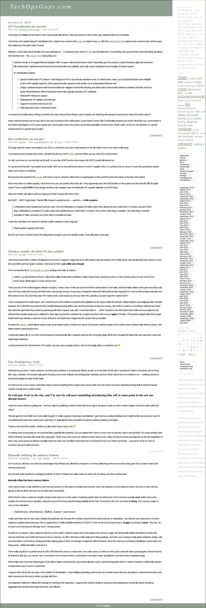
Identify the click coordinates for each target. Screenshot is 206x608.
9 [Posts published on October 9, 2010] (197, 341)
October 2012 (185, 239)
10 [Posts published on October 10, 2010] (201, 341)
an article (45, 270)
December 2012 (186, 234)
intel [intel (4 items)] (203, 111)
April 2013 (184, 227)
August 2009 (185, 321)
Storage (22, 142)
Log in (182, 362)
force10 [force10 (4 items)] (188, 100)
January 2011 (185, 283)
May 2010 (184, 301)
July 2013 (183, 221)
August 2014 (185, 201)
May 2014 (184, 205)
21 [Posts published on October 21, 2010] (191, 347)
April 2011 (184, 276)
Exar (89, 51)
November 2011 (186, 261)
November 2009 (186, 314)
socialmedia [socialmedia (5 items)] (184, 133)
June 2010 (184, 298)
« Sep (181, 354)
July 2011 (183, 270)
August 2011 (185, 267)
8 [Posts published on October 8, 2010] (194, 341)
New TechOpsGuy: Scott (23, 362)
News (182, 169)
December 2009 (186, 312)
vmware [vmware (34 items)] (185, 143)
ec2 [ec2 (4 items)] (185, 93)
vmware (46, 458)
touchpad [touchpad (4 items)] (198, 136)
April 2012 (184, 252)
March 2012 (185, 254)
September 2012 (187, 241)
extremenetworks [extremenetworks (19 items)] (191, 96)
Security (183, 173)
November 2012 (186, 236)
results (39, 177)
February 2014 (186, 207)
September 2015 (187, 188)
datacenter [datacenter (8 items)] (194, 89)
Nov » (192, 354)
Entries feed (185, 364)
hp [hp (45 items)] (187, 104)
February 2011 (186, 281)
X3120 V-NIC (35, 56)
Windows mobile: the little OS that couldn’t (36, 251)
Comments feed (186, 366)
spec (60, 142)
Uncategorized (186, 178)
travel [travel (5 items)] (181, 140)
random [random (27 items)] (185, 129)
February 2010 (186, 307)
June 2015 (184, 192)
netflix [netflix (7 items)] (182, 121)
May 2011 (184, 274)
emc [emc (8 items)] (190, 92)
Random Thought (186, 171)
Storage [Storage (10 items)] (188, 136)
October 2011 (185, 263)
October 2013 (185, 214)
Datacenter (184, 156)
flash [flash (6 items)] (180, 100)
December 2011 (186, 258)
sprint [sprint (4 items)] (203, 133)
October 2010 (185, 289)
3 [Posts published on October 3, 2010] (200, 337)
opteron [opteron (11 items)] (192, 121)
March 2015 (185, 194)
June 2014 (184, 203)
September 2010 (187, 292)
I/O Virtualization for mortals (27, 26)
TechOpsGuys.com (41, 6)
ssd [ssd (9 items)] (180, 136)
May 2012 (184, 250)
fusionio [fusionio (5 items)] (197, 100)
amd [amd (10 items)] (180, 81)
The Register (35, 270)
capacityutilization (41, 142)
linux (40, 458)
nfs (55, 142)
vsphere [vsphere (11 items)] (199, 144)
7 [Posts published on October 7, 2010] (191, 341)
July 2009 (183, 323)
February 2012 (186, 256)
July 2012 (183, 245)
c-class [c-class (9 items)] (197, 81)
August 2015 (185, 190)
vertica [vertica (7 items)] (189, 139)
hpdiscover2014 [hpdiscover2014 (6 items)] (187, 108)
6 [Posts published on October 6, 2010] (187, 341)
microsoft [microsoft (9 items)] (193, 114)
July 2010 (183, 296)
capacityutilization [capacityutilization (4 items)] (187, 85)
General (22, 254)
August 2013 (185, 219)
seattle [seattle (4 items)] (196, 129)
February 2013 (186, 232)
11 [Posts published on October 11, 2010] (180, 344)
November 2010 (186, 287)
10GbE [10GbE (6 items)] (192, 78)
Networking (23, 29)
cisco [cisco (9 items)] (200, 85)
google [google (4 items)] (181, 105)
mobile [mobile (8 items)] (182, 118)
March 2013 (185, 230)
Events (182, 158)
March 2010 (185, 305)
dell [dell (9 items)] (180, 92)
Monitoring (184, 164)
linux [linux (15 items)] (182, 114)
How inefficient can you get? (26, 139)
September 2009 (187, 318)
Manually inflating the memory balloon (33, 455)
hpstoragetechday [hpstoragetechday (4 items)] (186, 111)
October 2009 (185, 316)
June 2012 (184, 247)
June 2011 (184, 272)
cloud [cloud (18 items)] (182, 89)
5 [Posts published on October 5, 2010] (183, 341)
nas (51, 142)
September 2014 (187, 199)
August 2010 (185, 294)
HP (99, 41)
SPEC (72, 154)
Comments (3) (156, 247)
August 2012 (185, 243)
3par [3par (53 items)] (183, 77)
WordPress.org (186, 368)
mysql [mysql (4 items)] (190, 118)
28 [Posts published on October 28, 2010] (191, 350)
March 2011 (185, 278)
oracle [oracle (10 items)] (182, 124)
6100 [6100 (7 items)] (199, 78)
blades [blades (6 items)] (188, 82)
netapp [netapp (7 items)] (197, 118)
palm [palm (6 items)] (190, 125)
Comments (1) (156, 135)
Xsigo (79, 41)
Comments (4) (156, 599)
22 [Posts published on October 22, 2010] (194, 347)
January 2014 (185, 210)
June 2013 (184, 223)
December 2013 (186, 212)
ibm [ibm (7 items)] (198, 111)
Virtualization (34, 29)
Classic (23, 324)
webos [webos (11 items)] (182, 147)
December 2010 (186, 285)
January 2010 (185, 309)
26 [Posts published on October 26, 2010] (184, 350)
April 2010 (184, 303)
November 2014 (186, 196)
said (22, 277)
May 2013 (184, 225)
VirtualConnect (115, 41)
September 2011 (187, 265)
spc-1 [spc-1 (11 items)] (195, 132)
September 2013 (187, 216)
